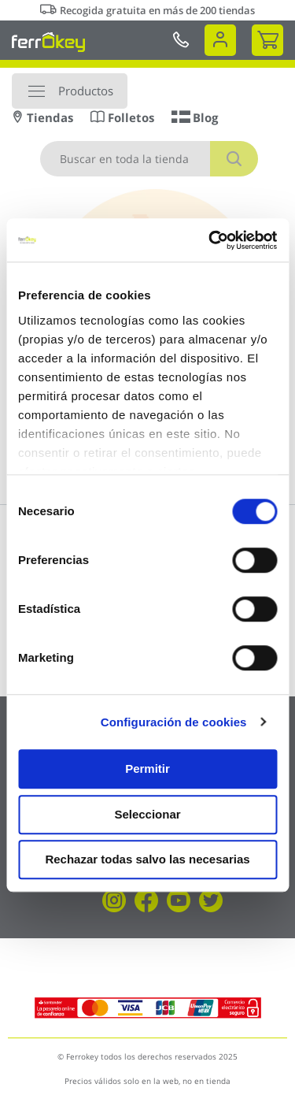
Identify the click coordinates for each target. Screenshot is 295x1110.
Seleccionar (147, 814)
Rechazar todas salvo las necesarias (147, 859)
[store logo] (48, 42)
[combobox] (149, 158)
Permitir (147, 768)
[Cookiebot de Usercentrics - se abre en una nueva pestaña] (210, 240)
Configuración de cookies (174, 722)
